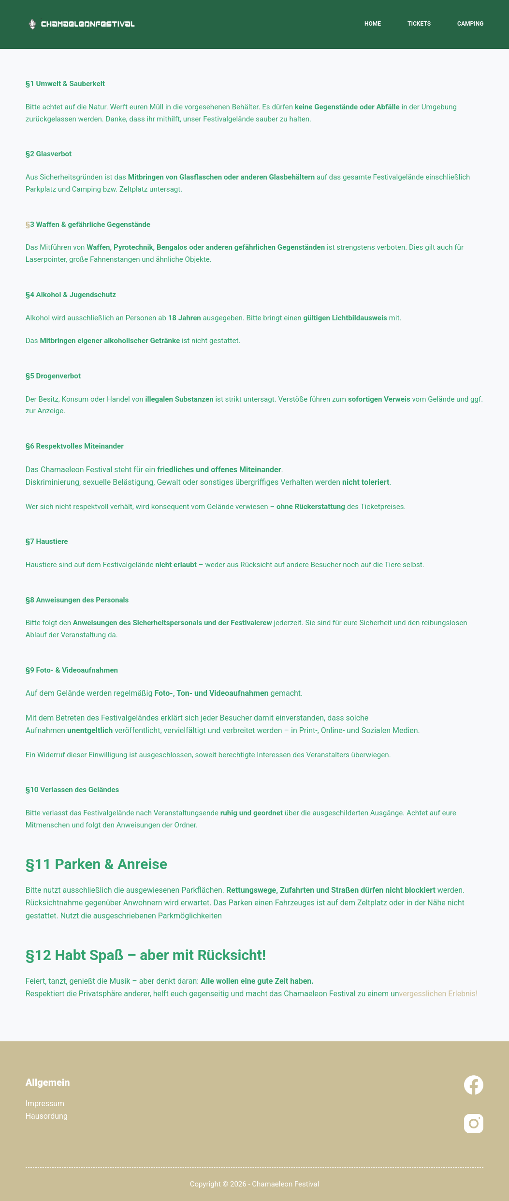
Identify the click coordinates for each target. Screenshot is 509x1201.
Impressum (45, 1103)
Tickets (419, 23)
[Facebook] (473, 1085)
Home (372, 23)
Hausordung (47, 1116)
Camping (470, 23)
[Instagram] (473, 1123)
